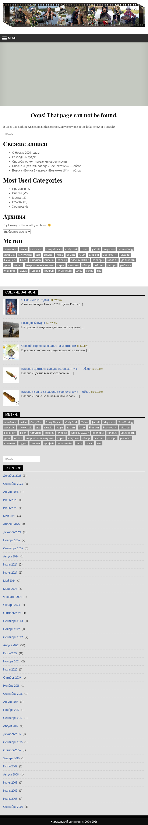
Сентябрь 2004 (13, 807)
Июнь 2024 (10, 572)
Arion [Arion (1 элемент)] (23, 249)
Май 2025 (9, 516)
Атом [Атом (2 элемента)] (82, 254)
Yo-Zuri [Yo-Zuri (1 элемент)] (71, 254)
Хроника (18, 206)
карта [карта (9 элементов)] (60, 265)
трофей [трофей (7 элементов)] (49, 270)
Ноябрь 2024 (11, 540)
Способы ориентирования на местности (39, 161)
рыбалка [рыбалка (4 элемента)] (125, 265)
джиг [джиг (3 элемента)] (7, 265)
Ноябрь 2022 (11, 629)
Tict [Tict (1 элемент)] (38, 254)
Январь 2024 (11, 605)
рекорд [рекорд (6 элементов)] (112, 265)
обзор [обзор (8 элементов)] (86, 265)
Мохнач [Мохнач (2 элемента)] (125, 254)
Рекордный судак (24, 157)
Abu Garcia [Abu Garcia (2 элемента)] (10, 249)
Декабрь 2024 (12, 532)
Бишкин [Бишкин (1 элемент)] (94, 254)
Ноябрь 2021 (11, 661)
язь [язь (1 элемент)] (99, 270)
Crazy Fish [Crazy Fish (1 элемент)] (36, 249)
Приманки (19, 189)
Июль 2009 (10, 766)
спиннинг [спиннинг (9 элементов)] (10, 270)
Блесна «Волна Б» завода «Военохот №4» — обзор (46, 170)
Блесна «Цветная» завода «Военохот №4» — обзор (46, 166)
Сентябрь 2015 (12, 742)
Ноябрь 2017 (11, 710)
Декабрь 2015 (12, 734)
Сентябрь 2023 (13, 621)
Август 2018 (10, 702)
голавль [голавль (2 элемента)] (112, 260)
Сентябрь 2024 (13, 548)
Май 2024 (9, 581)
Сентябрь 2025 (13, 484)
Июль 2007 (10, 790)
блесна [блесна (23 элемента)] (49, 260)
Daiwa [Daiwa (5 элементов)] (84, 249)
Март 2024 (10, 589)
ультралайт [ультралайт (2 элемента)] (64, 270)
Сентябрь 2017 (12, 718)
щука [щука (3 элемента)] (79, 270)
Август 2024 (11, 556)
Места (16, 198)
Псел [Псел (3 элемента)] (23, 260)
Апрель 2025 (11, 524)
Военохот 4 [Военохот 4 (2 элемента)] (110, 254)
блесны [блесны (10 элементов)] (62, 260)
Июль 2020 (10, 669)
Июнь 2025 (10, 508)
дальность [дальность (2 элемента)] (128, 260)
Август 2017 (10, 726)
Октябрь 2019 (12, 677)
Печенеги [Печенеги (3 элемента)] (10, 260)
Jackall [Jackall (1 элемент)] (96, 249)
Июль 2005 (10, 799)
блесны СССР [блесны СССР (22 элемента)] (80, 260)
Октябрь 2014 (12, 750)
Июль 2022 (10, 653)
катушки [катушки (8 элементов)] (73, 265)
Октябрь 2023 (12, 613)
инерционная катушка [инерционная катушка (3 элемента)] (39, 265)
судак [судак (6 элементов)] (23, 270)
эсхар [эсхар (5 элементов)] (89, 270)
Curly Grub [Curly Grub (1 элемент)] (71, 249)
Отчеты (17, 202)
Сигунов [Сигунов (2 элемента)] (35, 260)
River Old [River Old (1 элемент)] (9, 254)
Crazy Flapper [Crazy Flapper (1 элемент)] (53, 249)
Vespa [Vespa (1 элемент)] (59, 254)
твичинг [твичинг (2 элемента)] (35, 270)
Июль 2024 (10, 564)
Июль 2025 (10, 500)
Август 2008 (11, 774)
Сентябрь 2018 (13, 694)
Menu (12, 38)
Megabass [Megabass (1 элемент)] (108, 249)
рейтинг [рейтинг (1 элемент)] (99, 265)
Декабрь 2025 (12, 476)
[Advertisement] (74, 74)
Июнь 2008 (10, 782)
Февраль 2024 (12, 597)
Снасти (17, 193)
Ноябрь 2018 (11, 686)
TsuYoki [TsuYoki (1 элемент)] (48, 254)
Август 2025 (10, 492)
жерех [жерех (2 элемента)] (18, 265)
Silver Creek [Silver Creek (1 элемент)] (25, 254)
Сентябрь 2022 (13, 637)
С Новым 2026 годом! (26, 153)
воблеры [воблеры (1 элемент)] (97, 260)
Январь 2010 (11, 758)
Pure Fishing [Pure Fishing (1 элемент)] (125, 249)
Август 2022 (10, 645)
